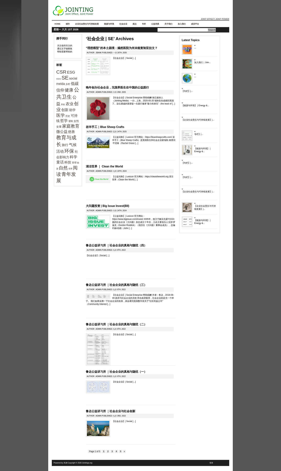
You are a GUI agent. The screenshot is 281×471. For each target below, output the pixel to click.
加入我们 (182, 24)
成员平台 (195, 24)
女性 (76, 121)
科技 (67, 162)
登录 (211, 463)
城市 (68, 24)
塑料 (70, 121)
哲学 (64, 121)
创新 (64, 110)
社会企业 (123, 24)
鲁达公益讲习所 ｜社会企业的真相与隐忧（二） (116, 324)
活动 (60, 151)
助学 (72, 110)
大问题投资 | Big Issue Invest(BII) (107, 205)
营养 (70, 169)
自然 (63, 167)
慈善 (71, 132)
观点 (135, 24)
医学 (60, 115)
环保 (69, 151)
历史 (67, 116)
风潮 (65, 463)
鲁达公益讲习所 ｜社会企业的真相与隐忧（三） (116, 284)
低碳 (75, 83)
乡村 (67, 84)
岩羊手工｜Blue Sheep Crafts (105, 126)
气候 (73, 145)
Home (57, 24)
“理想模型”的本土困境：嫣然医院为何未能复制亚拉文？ (122, 48)
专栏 (144, 24)
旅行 (65, 145)
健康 (69, 90)
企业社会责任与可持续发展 (87, 24)
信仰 (60, 90)
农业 (69, 104)
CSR (61, 72)
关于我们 (168, 24)
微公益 (62, 132)
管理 (74, 162)
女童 (59, 126)
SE (64, 78)
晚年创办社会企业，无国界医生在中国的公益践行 (117, 87)
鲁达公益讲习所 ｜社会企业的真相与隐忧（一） (116, 371)
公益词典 (155, 24)
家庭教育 (70, 126)
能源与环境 (109, 24)
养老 (63, 104)
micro (58, 79)
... (134, 58)
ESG (71, 72)
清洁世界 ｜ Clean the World (104, 166)
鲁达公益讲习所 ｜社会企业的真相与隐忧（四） (116, 245)
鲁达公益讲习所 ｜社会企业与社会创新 (110, 411)
